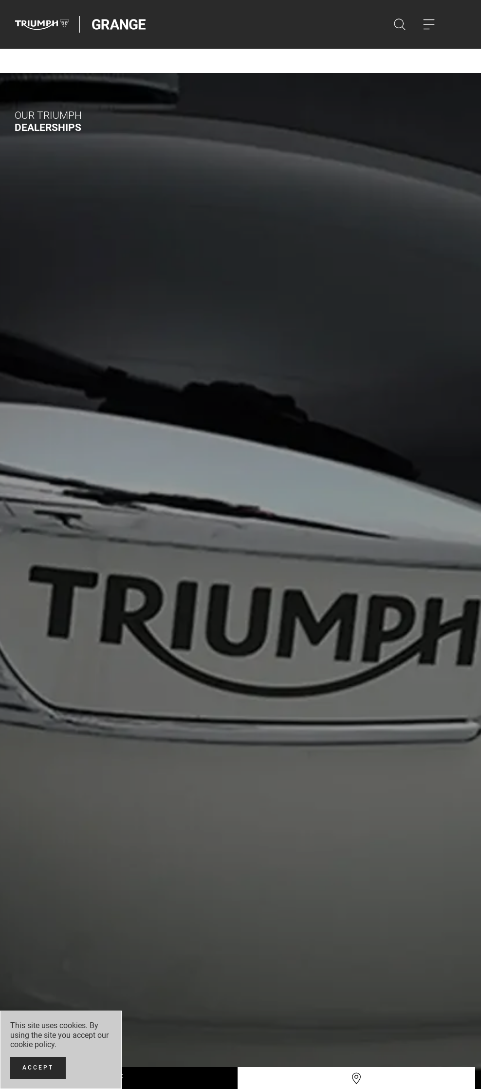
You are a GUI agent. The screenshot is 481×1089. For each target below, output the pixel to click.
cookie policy (32, 1044)
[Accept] (38, 1068)
